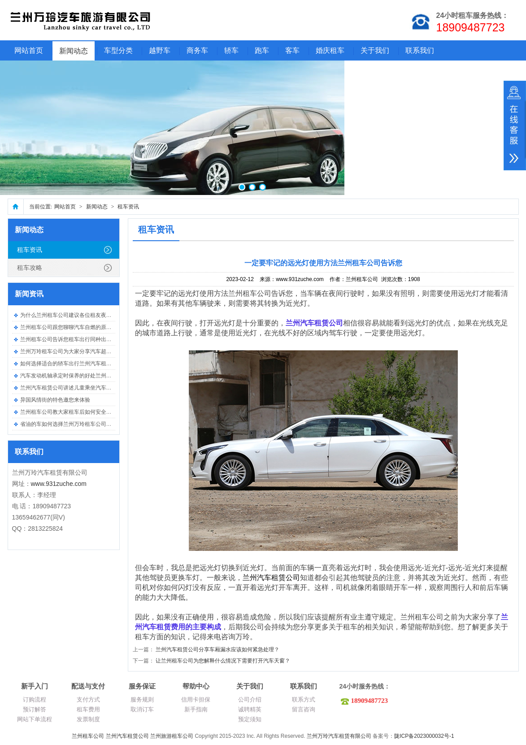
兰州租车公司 (88, 736)
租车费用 (88, 709)
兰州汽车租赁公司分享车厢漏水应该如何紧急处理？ (217, 649)
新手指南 (196, 709)
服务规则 (142, 699)
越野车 (159, 50)
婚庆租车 (330, 50)
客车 (292, 50)
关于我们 (375, 50)
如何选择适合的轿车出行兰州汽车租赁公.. (70, 363)
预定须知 (249, 719)
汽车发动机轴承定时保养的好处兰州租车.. (70, 375)
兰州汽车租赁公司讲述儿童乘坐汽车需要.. (70, 388)
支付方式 (88, 699)
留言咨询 (303, 709)
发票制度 (88, 719)
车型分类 (118, 50)
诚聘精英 (249, 709)
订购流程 (34, 699)
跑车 (262, 50)
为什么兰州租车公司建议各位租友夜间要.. (70, 315)
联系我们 (419, 50)
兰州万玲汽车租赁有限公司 (339, 736)
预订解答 (34, 709)
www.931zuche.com (59, 483)
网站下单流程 (34, 719)
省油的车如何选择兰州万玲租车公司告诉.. (70, 424)
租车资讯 (128, 207)
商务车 (197, 50)
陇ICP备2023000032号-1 (424, 736)
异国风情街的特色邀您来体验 (55, 400)
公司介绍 (249, 699)
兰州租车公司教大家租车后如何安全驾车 (68, 412)
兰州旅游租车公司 (171, 736)
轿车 (231, 50)
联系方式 (303, 699)
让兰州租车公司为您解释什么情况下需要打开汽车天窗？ (223, 661)
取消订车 (142, 709)
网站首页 (28, 50)
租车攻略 (29, 267)
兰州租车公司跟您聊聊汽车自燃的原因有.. (70, 327)
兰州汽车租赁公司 (127, 736)
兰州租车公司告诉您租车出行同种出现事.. (70, 339)
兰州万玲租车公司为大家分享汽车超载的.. (70, 351)
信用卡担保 (195, 699)
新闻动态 (73, 51)
